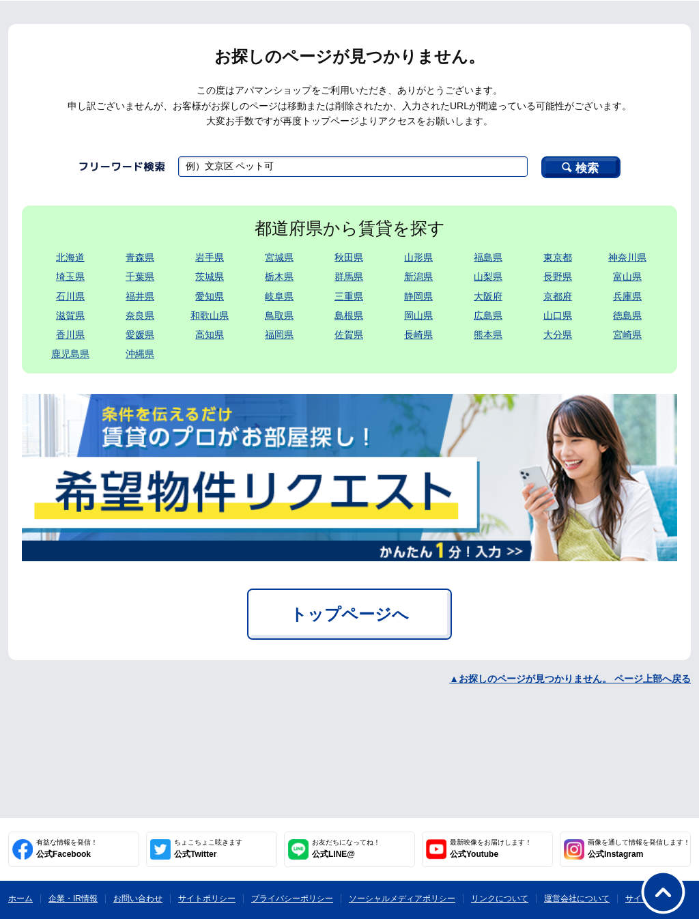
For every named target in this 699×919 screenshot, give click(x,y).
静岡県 (418, 296)
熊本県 (488, 334)
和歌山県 (209, 315)
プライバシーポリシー (292, 898)
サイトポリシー (207, 898)
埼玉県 (70, 276)
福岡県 (279, 334)
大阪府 (488, 296)
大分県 (557, 334)
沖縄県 (140, 353)
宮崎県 (627, 334)
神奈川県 (627, 257)
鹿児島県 (70, 353)
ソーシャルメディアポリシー (402, 898)
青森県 (140, 257)
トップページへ (349, 614)
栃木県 (279, 276)
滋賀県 (70, 315)
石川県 (70, 296)
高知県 (209, 334)
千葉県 (140, 276)
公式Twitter (208, 848)
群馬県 (348, 276)
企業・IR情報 (73, 898)
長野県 (557, 276)
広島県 (488, 315)
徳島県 (627, 315)
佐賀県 (348, 334)
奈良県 (140, 315)
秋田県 (348, 257)
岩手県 (209, 257)
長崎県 (418, 334)
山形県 (418, 257)
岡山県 (418, 315)
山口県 (557, 315)
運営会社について (577, 898)
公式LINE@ (346, 848)
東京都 (557, 257)
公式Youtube (491, 848)
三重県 (348, 296)
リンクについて (499, 898)
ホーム (20, 898)
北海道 (70, 257)
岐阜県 (279, 296)
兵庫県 (627, 296)
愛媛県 (140, 334)
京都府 (557, 296)
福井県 (140, 296)
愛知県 (209, 296)
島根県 (348, 315)
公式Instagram (639, 848)
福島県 (488, 257)
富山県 (627, 276)
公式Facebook (67, 848)
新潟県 (418, 276)
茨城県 (209, 276)
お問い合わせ (137, 898)
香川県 (70, 334)
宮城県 (279, 257)
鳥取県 (279, 315)
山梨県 (488, 276)
